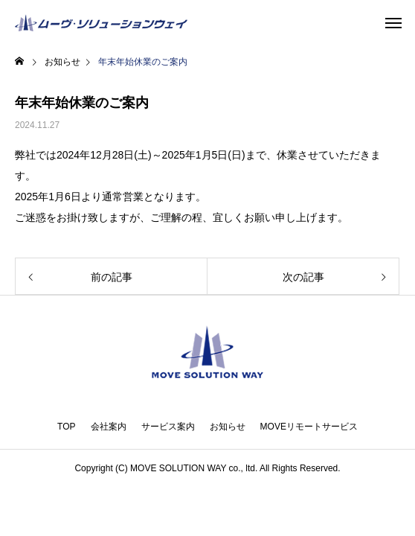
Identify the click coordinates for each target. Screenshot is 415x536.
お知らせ (227, 426)
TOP (66, 426)
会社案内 (108, 426)
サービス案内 (168, 426)
